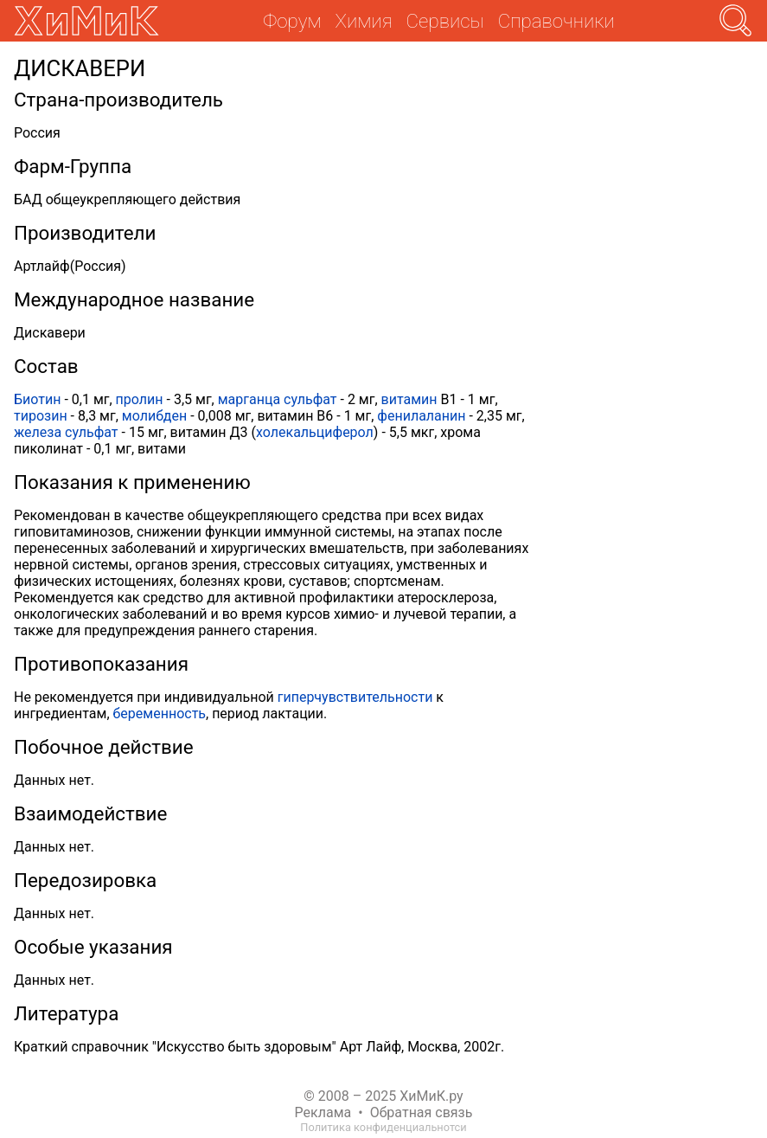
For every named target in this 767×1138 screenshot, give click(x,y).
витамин (409, 399)
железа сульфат (66, 432)
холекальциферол (315, 432)
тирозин (40, 416)
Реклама (323, 1112)
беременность (160, 713)
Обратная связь (421, 1112)
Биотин (37, 399)
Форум (292, 21)
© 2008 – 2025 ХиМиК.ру (383, 1096)
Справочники (556, 21)
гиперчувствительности (355, 697)
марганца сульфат (277, 399)
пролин (139, 399)
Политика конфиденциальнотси (383, 1127)
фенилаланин (421, 416)
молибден (154, 416)
